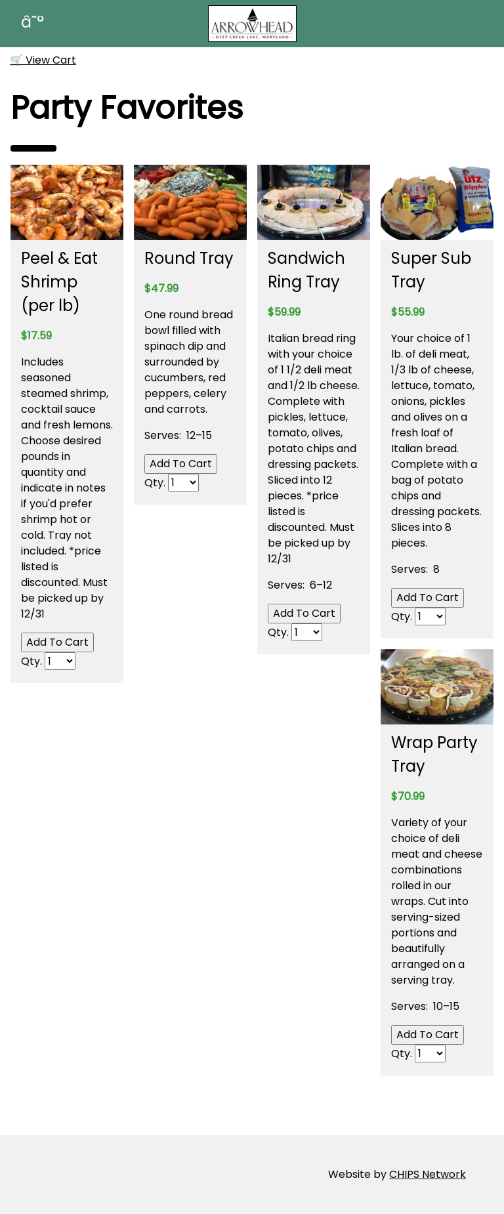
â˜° (32, 22)
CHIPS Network (427, 1174)
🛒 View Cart (43, 60)
